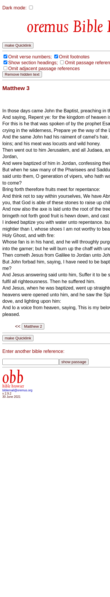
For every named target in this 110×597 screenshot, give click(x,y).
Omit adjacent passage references (44, 68)
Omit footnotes (74, 56)
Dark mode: (14, 7)
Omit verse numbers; (30, 56)
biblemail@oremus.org (17, 390)
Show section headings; (33, 62)
